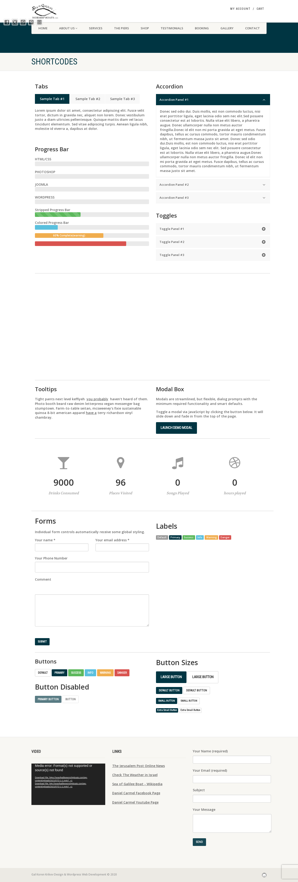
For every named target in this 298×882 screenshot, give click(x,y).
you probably (97, 399)
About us (68, 28)
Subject (232, 793)
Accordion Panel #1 (212, 100)
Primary (59, 672)
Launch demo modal (176, 428)
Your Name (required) (232, 754)
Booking (202, 28)
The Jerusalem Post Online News (138, 766)
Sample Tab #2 (87, 99)
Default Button (169, 690)
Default (43, 672)
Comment (43, 579)
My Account (240, 8)
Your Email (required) (232, 774)
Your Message (232, 815)
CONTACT (252, 28)
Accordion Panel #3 (212, 197)
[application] (68, 784)
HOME (42, 28)
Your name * (45, 540)
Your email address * (112, 540)
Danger (122, 672)
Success (76, 672)
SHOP (145, 28)
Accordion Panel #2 (212, 184)
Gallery (227, 28)
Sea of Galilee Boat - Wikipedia (137, 784)
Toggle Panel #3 (212, 255)
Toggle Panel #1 (212, 229)
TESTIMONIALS (172, 28)
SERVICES (95, 28)
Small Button (166, 700)
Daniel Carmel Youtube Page (135, 802)
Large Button (171, 677)
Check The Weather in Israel (135, 775)
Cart (260, 8)
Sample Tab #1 (52, 99)
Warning (105, 672)
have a (91, 413)
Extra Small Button (167, 710)
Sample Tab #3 (122, 99)
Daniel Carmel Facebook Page (136, 793)
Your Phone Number (51, 558)
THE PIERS (121, 28)
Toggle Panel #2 (212, 242)
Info (90, 672)
